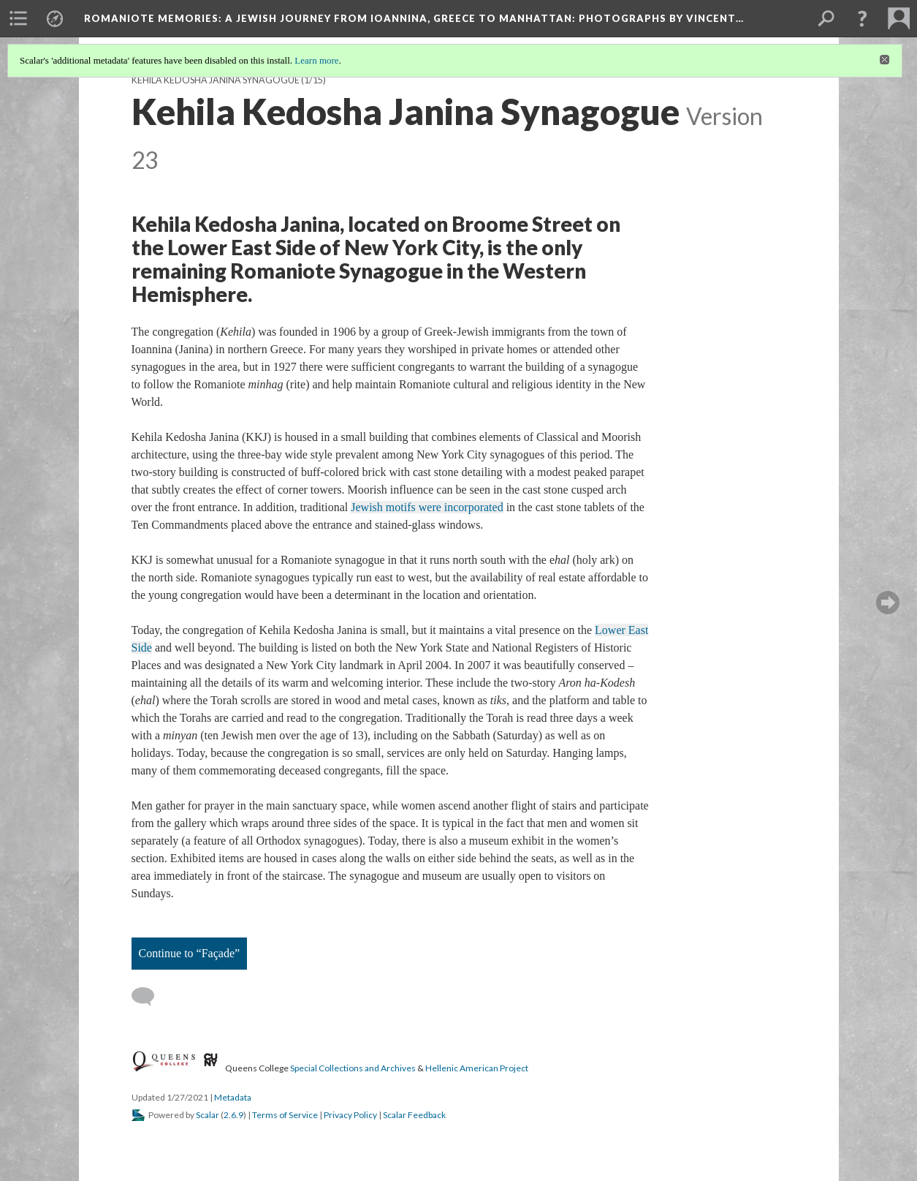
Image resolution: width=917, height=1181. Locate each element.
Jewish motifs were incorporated (427, 507)
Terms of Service (285, 1114)
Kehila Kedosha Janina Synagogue (216, 80)
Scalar (207, 1114)
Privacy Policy (350, 1114)
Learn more (316, 60)
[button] (862, 18)
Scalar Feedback (414, 1114)
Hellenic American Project (476, 1068)
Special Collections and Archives (353, 1068)
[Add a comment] (149, 996)
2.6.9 (233, 1114)
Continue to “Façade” (189, 953)
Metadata (232, 1097)
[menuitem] (18, 18)
